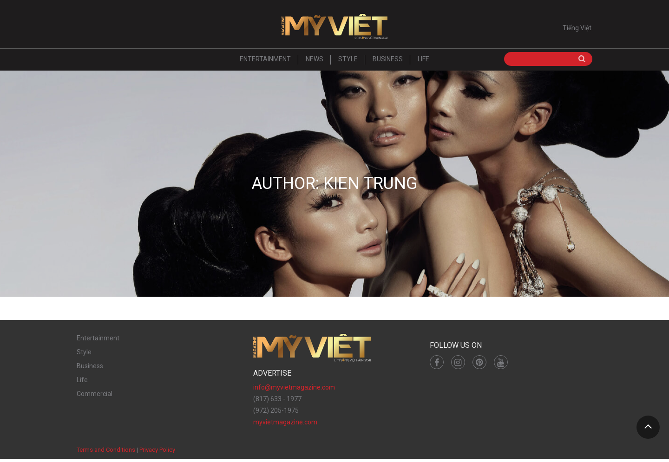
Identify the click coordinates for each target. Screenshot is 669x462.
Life (423, 62)
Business (388, 62)
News (314, 62)
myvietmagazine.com (285, 425)
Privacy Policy (157, 452)
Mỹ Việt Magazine (334, 28)
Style (348, 62)
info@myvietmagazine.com (294, 390)
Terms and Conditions (106, 452)
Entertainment (265, 62)
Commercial (94, 396)
